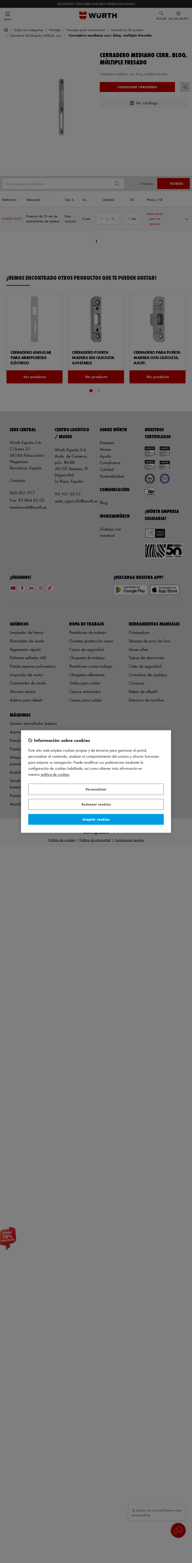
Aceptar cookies (96, 819)
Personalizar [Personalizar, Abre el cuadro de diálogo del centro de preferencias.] (96, 789)
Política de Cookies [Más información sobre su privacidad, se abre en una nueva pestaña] (55, 774)
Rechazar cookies (96, 804)
